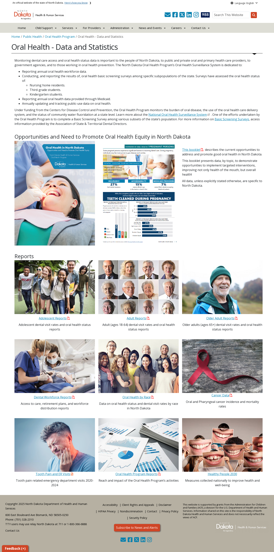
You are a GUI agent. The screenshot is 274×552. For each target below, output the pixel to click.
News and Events (150, 28)
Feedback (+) (15, 548)
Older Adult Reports (222, 318)
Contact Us (12, 530)
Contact (152, 511)
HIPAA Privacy (106, 511)
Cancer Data (222, 395)
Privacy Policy (170, 511)
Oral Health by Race (138, 397)
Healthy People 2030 (222, 474)
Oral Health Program (60, 37)
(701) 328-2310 (24, 519)
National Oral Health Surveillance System (177, 114)
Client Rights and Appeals (138, 505)
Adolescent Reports (54, 318)
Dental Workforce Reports (54, 397)
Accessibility (110, 505)
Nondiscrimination (131, 511)
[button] (168, 16)
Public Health (32, 37)
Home (22, 28)
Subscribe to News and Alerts (137, 527)
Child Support (44, 28)
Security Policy (138, 518)
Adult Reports (138, 318)
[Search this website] (254, 15)
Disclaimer (165, 505)
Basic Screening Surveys (232, 119)
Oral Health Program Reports (138, 474)
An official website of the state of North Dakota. (50, 2)
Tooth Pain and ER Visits (54, 474)
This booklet (193, 150)
